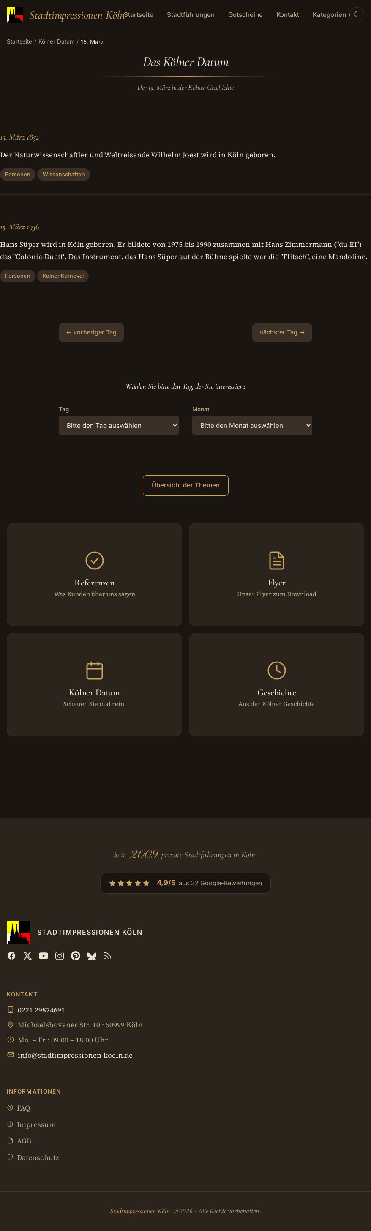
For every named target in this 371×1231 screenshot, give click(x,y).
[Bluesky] (91, 955)
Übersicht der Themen (186, 485)
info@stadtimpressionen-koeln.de (75, 1055)
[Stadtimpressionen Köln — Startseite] (66, 15)
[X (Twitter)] (27, 955)
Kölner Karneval (63, 276)
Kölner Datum (56, 41)
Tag (64, 409)
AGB (19, 1141)
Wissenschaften (64, 174)
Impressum (31, 1125)
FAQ (18, 1108)
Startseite (138, 15)
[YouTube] (43, 955)
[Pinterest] (75, 955)
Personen (17, 174)
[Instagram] (59, 955)
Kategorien (332, 14)
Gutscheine (245, 15)
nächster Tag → (282, 332)
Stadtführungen (191, 15)
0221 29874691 (41, 1010)
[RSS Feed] (107, 955)
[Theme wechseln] (356, 14)
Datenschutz (33, 1158)
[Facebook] (11, 955)
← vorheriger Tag (91, 332)
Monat (201, 409)
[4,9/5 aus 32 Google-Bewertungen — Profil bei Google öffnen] (185, 883)
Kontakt (287, 15)
